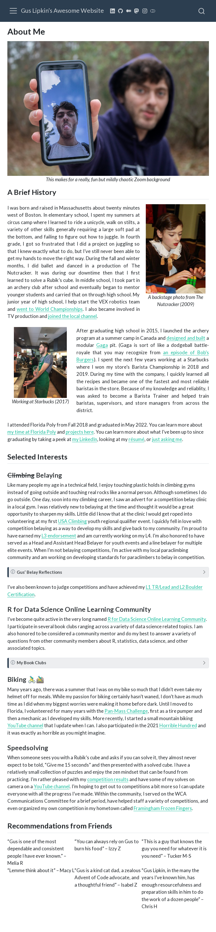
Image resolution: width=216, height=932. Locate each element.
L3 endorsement (59, 536)
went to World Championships (50, 309)
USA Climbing (72, 521)
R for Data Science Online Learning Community (157, 619)
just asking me (167, 439)
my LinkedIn (84, 439)
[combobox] (202, 11)
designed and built (185, 338)
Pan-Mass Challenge (126, 711)
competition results (108, 779)
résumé (136, 439)
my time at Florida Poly (31, 432)
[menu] (13, 11)
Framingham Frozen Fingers (163, 808)
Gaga (102, 345)
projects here (80, 432)
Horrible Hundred (178, 725)
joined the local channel (72, 316)
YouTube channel (25, 725)
